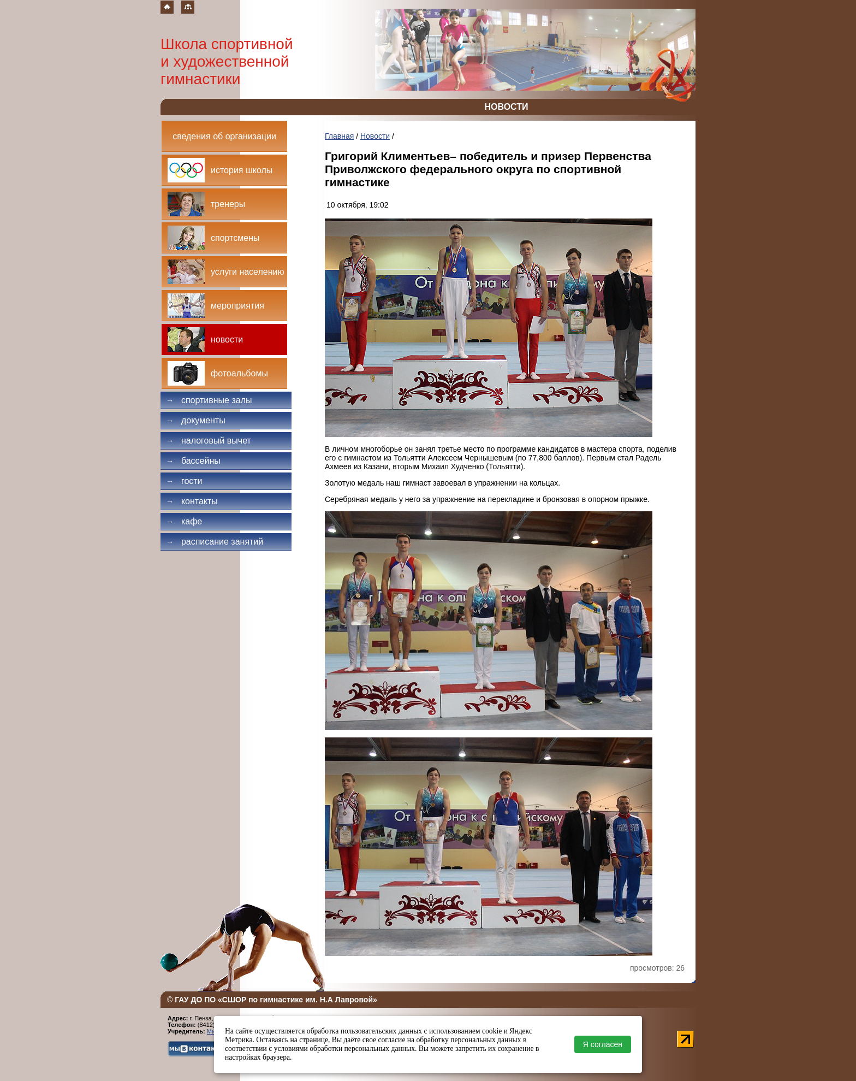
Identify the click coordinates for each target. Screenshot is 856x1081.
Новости (375, 136)
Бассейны (193, 460)
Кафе (184, 521)
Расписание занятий (214, 541)
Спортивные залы (209, 400)
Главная (339, 136)
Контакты (192, 501)
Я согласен (602, 1044)
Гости (184, 481)
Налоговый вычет (208, 440)
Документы (195, 420)
